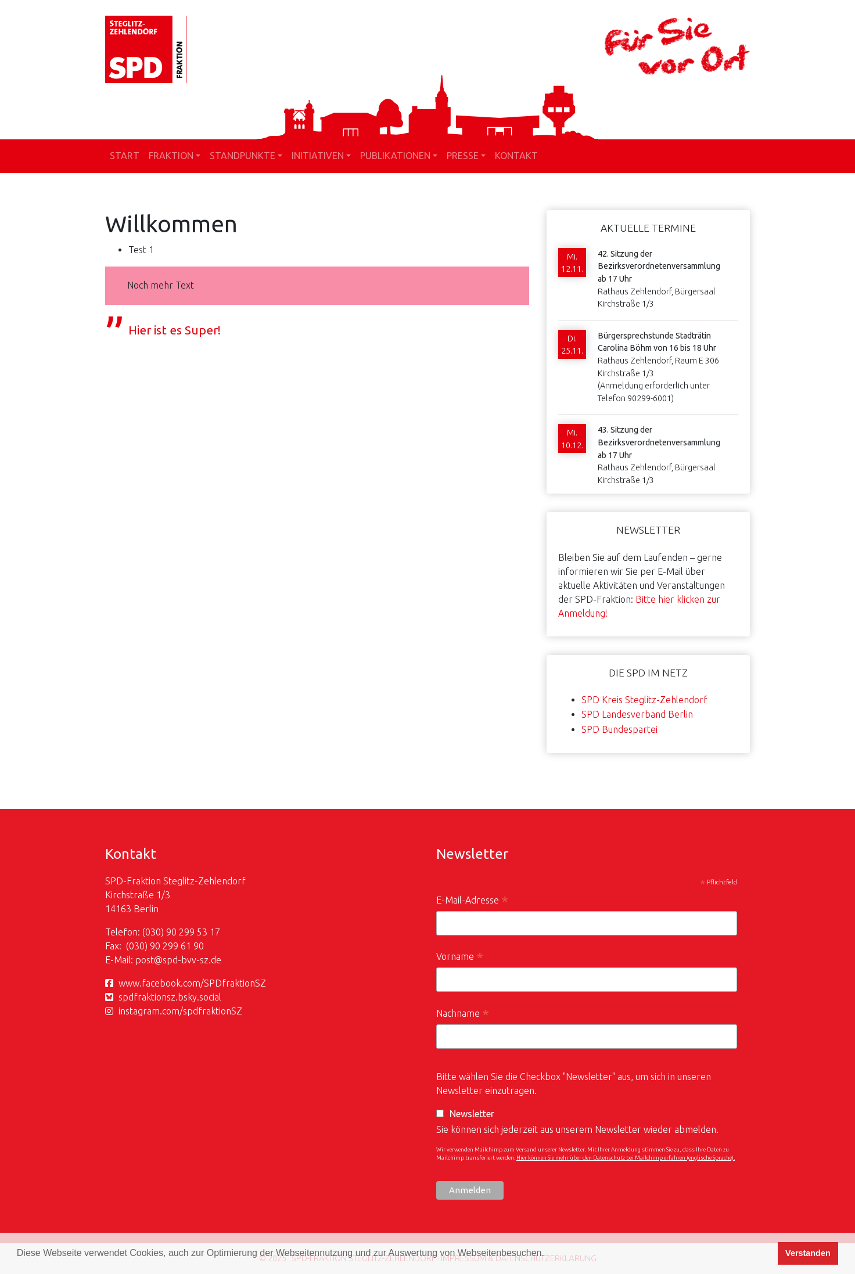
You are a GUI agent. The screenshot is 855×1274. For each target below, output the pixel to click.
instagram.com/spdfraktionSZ (180, 1011)
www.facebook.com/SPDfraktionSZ (192, 983)
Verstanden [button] (808, 1253)
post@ (149, 960)
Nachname (462, 1015)
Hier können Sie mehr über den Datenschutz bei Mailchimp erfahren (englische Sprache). (625, 1157)
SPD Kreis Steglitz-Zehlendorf (644, 699)
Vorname (459, 958)
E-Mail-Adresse (472, 901)
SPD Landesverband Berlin (637, 714)
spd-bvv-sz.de (192, 960)
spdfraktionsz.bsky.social (169, 997)
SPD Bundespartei (619, 729)
